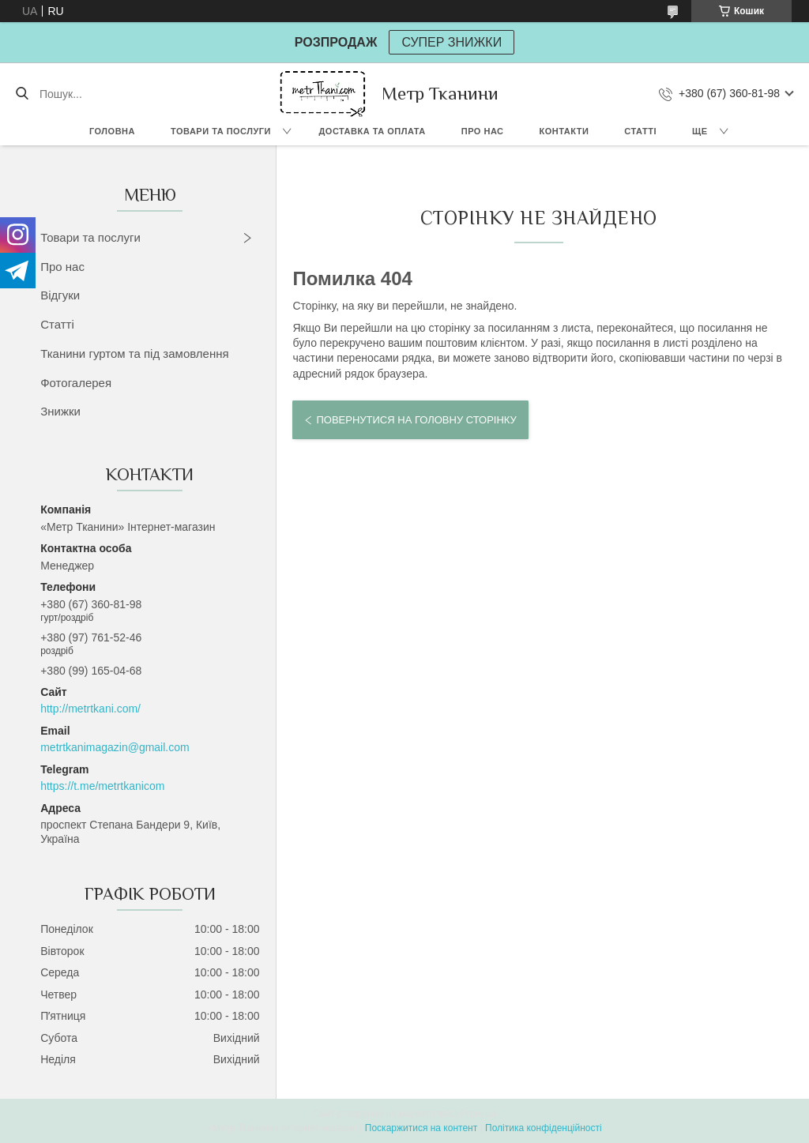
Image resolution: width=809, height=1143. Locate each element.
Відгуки (60, 295)
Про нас (482, 131)
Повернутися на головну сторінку (416, 420)
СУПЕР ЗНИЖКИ (451, 42)
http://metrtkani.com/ (90, 708)
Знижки (60, 411)
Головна (112, 131)
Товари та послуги (221, 131)
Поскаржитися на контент (421, 1128)
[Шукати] (22, 94)
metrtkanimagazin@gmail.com (115, 747)
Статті (640, 131)
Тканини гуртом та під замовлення (134, 353)
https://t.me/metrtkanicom (102, 786)
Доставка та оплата (372, 131)
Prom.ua (478, 1113)
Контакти (564, 131)
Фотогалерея (75, 382)
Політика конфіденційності (543, 1128)
